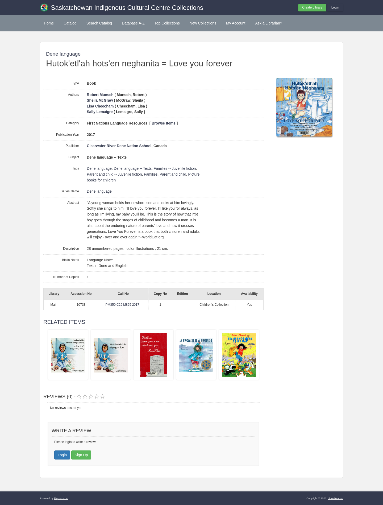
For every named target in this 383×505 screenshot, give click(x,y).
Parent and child (173, 174)
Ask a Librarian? (268, 23)
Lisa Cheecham (100, 106)
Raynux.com (61, 498)
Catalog (70, 23)
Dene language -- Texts (133, 169)
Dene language (63, 54)
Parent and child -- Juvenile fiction (114, 174)
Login (335, 7)
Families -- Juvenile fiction (175, 169)
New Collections (203, 23)
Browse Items (164, 123)
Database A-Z (133, 23)
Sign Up (81, 455)
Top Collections (167, 23)
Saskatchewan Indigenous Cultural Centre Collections (127, 7)
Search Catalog (99, 23)
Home (49, 23)
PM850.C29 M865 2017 (122, 305)
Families (150, 174)
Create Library (312, 7)
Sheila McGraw (100, 100)
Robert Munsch (100, 95)
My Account (235, 23)
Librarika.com (335, 498)
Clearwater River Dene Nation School (119, 146)
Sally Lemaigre (100, 112)
